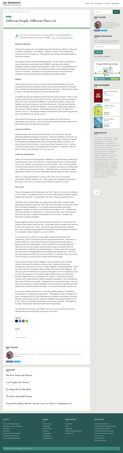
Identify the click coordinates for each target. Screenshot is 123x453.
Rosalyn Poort (114, 448)
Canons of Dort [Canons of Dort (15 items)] (110, 141)
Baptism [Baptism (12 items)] (117, 138)
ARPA (66, 426)
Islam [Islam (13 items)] (110, 159)
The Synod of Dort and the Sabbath (11, 433)
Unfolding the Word (48, 438)
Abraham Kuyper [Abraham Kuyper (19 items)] (98, 138)
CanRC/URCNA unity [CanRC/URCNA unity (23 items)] (99, 143)
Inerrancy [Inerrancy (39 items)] (105, 159)
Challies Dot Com (47, 424)
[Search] (103, 12)
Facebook (9, 361)
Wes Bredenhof (19, 24)
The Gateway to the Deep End (10, 436)
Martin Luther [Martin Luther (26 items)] (106, 161)
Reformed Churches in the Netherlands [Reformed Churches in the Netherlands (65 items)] (108, 167)
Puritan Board (68, 428)
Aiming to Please (109, 106)
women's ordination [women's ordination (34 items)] (105, 175)
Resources (115, 3)
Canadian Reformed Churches (102, 424)
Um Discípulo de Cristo (100, 440)
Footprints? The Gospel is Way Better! (12, 426)
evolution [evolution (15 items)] (103, 149)
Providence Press (99, 436)
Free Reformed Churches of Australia (104, 433)
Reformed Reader (47, 428)
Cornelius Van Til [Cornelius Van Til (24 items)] (98, 147)
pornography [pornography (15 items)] (114, 163)
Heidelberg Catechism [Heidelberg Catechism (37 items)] (100, 157)
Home (87, 3)
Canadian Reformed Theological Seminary (105, 426)
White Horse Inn (69, 433)
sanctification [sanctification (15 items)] (97, 169)
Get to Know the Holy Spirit (111, 92)
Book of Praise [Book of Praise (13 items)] (109, 139)
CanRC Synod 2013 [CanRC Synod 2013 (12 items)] (99, 145)
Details (107, 99)
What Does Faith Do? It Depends (11, 424)
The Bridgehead (47, 433)
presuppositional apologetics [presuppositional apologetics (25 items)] (102, 165)
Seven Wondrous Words (109, 120)
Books (107, 3)
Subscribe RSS (28, 448)
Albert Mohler (69, 424)
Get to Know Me (97, 3)
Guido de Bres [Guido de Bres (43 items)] (114, 155)
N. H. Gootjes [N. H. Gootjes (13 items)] (114, 161)
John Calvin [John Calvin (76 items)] (116, 159)
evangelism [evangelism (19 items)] (97, 149)
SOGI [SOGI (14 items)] (103, 169)
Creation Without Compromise (102, 428)
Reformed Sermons (100, 438)
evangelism (22, 337)
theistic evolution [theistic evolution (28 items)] (107, 171)
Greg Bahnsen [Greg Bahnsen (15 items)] (105, 155)
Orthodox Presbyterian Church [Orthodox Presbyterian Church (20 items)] (102, 163)
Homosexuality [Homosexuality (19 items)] (98, 159)
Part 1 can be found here (62, 37)
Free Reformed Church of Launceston (104, 431)
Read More (18, 356)
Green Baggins (46, 426)
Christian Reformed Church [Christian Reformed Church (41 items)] (112, 145)
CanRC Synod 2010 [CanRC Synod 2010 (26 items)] (111, 143)
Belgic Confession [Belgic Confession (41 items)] (99, 139)
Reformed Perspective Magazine (73, 431)
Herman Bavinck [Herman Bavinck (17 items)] (111, 157)
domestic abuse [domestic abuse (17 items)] (108, 147)
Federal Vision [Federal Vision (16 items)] (111, 149)
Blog (5, 12)
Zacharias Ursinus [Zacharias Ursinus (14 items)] (103, 177)
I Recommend (6, 428)
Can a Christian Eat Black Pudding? (11, 438)
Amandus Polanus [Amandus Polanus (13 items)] (108, 138)
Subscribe (99, 52)
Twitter (16, 361)
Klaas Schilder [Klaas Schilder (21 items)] (98, 161)
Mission (8, 16)
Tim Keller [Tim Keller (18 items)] (102, 173)
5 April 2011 (9, 24)
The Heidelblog (47, 436)
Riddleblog (45, 431)
